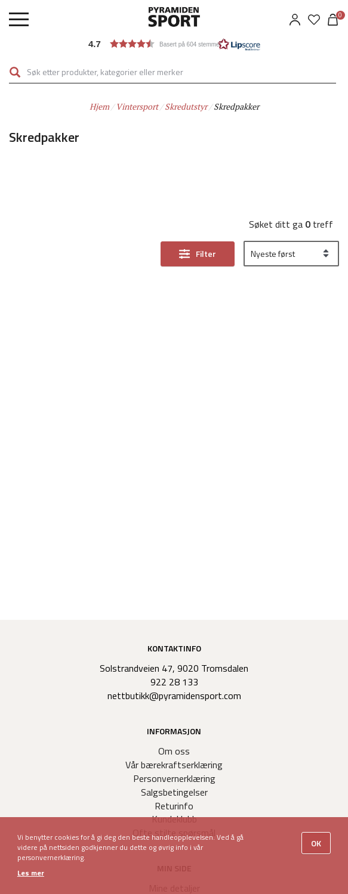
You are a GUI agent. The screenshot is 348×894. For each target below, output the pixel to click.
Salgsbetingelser (174, 792)
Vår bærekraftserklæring (174, 764)
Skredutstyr (186, 106)
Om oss (174, 751)
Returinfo (174, 805)
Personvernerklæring (174, 778)
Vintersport (137, 106)
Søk (15, 72)
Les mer (30, 873)
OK (316, 843)
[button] (174, 43)
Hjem (99, 106)
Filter (206, 253)
